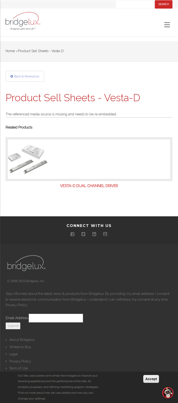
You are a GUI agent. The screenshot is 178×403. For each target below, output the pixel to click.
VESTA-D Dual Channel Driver (89, 186)
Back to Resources (26, 76)
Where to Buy (20, 347)
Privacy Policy (16, 305)
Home (10, 51)
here (49, 398)
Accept (151, 379)
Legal (13, 354)
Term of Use (18, 368)
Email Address (17, 318)
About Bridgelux (22, 340)
